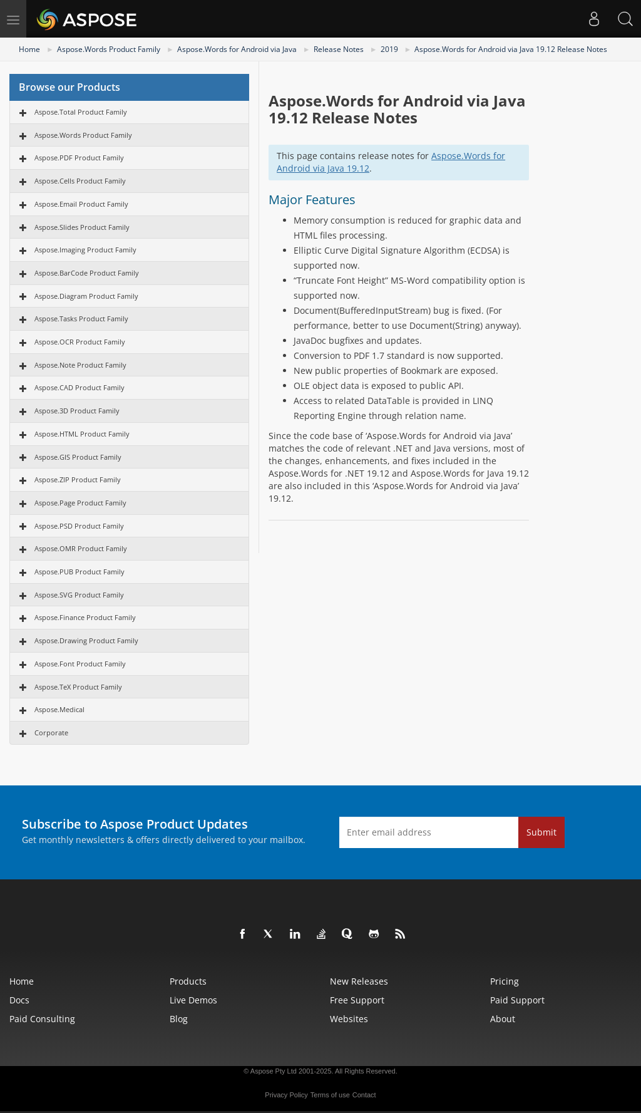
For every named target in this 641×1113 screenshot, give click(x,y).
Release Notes (339, 49)
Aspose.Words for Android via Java (237, 49)
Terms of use (330, 1095)
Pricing (504, 981)
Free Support (357, 1000)
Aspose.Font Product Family (80, 663)
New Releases (359, 981)
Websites (349, 1019)
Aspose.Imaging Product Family (85, 249)
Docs (19, 1000)
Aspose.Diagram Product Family (86, 296)
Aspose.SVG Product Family (79, 594)
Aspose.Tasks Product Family (81, 318)
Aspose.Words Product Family (108, 49)
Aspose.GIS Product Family (77, 457)
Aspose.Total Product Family (80, 111)
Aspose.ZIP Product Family (77, 479)
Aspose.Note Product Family (80, 365)
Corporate (51, 732)
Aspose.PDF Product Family (79, 157)
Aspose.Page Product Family (80, 502)
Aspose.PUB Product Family (79, 571)
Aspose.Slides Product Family (82, 227)
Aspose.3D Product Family (77, 410)
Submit (541, 832)
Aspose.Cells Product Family (80, 180)
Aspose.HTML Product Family (82, 433)
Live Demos (193, 1000)
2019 (389, 49)
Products (188, 981)
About (502, 1019)
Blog (179, 1019)
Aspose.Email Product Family (81, 204)
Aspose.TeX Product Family (78, 686)
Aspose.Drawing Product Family (86, 640)
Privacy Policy (286, 1095)
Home (29, 49)
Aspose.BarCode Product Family (86, 272)
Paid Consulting (42, 1019)
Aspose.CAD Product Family (79, 387)
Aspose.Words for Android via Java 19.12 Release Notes (510, 49)
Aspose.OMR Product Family (80, 548)
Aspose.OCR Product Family (79, 341)
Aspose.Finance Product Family (85, 617)
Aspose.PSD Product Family (79, 526)
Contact (364, 1095)
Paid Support (517, 1000)
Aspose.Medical (59, 709)
